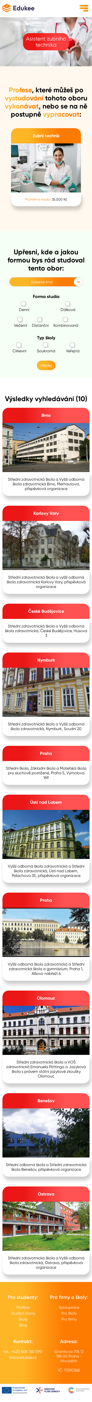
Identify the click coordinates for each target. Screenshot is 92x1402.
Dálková (68, 306)
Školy (22, 1319)
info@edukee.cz (23, 1357)
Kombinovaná (65, 322)
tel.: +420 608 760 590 (23, 1351)
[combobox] (12, 282)
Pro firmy (69, 1319)
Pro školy (69, 1313)
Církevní (19, 347)
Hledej (46, 365)
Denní (24, 306)
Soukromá (46, 347)
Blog (23, 1325)
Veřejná (72, 347)
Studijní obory (23, 1313)
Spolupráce (69, 1307)
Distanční (40, 322)
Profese (23, 1307)
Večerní (20, 322)
